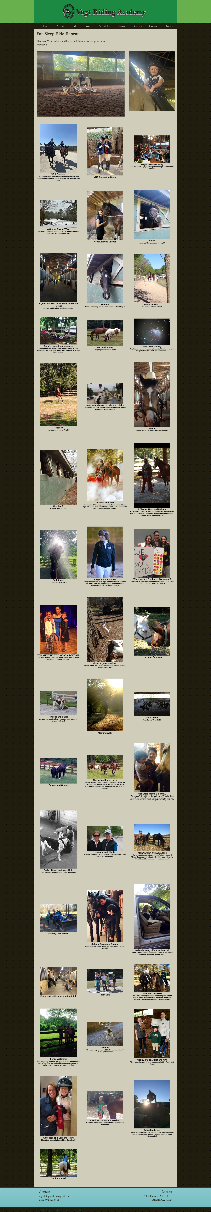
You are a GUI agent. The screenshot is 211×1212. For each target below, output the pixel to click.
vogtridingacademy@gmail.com (54, 1196)
